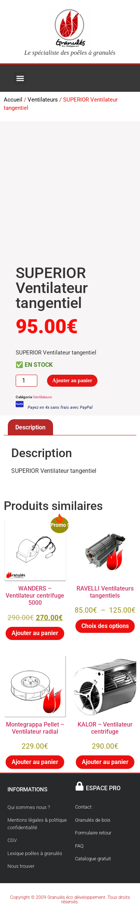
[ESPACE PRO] (79, 786)
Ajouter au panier (72, 380)
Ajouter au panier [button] (35, 633)
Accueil (13, 99)
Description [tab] (30, 427)
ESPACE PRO (103, 788)
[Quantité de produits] (26, 380)
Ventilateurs (43, 99)
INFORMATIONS (27, 789)
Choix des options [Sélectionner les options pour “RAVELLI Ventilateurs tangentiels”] (105, 625)
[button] (20, 78)
